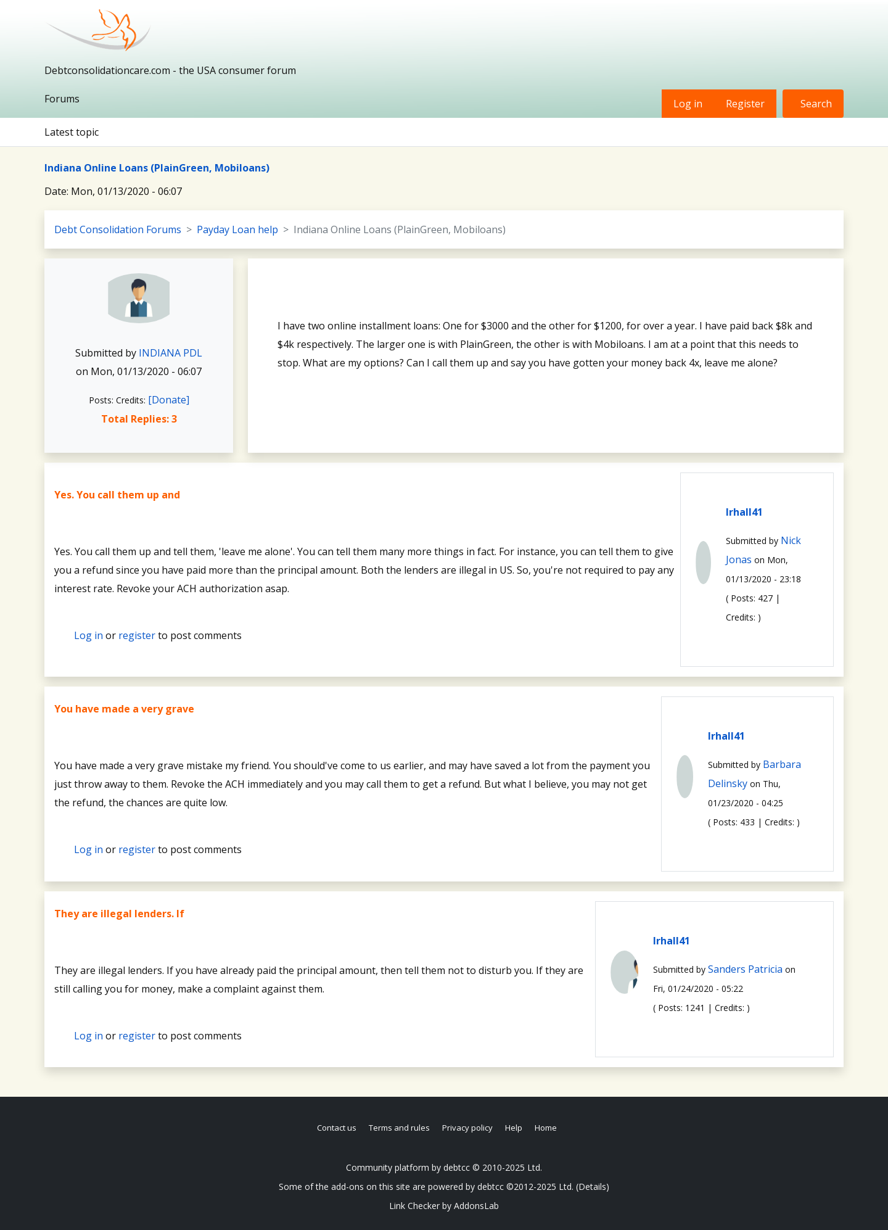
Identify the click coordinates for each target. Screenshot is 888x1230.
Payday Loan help (237, 229)
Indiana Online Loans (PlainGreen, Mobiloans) (156, 168)
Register (745, 103)
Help (513, 1127)
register (136, 635)
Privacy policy (467, 1127)
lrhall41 (744, 512)
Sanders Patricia (745, 969)
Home (546, 1127)
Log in (687, 103)
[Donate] (168, 400)
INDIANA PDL (170, 353)
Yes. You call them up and (117, 494)
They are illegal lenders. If (119, 913)
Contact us (336, 1127)
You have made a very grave (124, 709)
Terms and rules (399, 1127)
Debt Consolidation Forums (117, 229)
